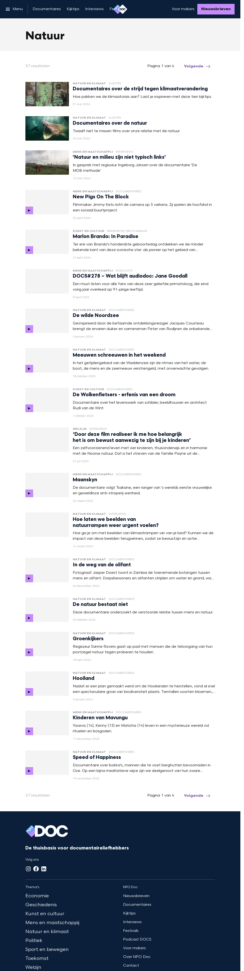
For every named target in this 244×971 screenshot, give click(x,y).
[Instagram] (28, 869)
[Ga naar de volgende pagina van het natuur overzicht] (197, 66)
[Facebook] (36, 869)
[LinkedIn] (44, 869)
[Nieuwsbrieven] (216, 9)
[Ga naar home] (120, 9)
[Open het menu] (14, 9)
